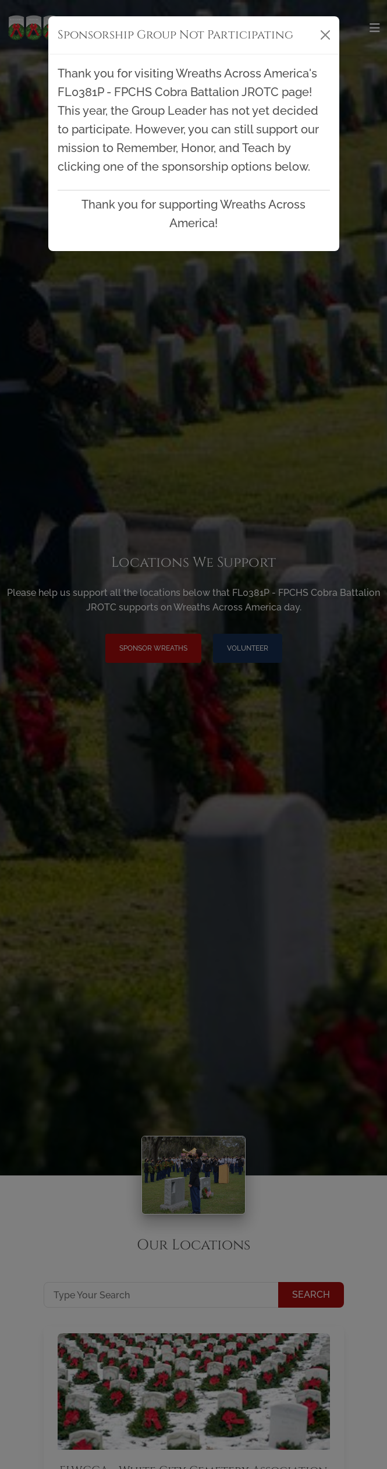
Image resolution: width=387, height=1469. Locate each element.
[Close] (325, 35)
